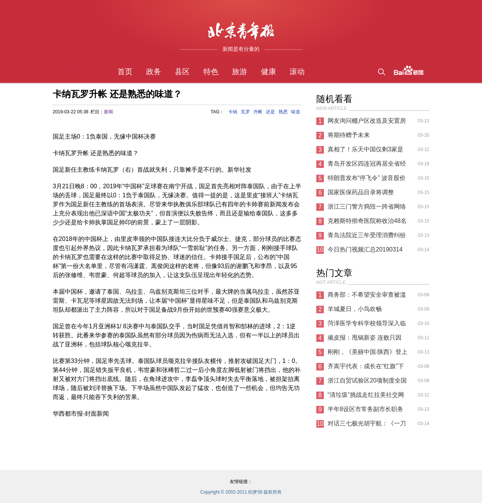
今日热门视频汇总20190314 (365, 249)
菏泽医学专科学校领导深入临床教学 (367, 325)
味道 (295, 111)
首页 (125, 71)
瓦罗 (245, 111)
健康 (268, 71)
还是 (270, 111)
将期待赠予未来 (349, 135)
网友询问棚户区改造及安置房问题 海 (367, 122)
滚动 (297, 71)
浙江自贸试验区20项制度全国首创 (367, 382)
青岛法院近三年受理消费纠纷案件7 (367, 237)
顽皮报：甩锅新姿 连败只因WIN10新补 (364, 339)
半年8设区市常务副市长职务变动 (365, 411)
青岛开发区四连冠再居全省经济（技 (367, 165)
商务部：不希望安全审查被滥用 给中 (367, 296)
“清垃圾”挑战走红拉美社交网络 (366, 397)
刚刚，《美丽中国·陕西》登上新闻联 (367, 354)
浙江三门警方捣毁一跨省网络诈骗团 (367, 208)
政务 (153, 71)
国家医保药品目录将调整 (361, 192)
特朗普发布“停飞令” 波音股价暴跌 (367, 180)
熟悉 (283, 111)
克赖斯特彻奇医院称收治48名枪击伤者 (367, 223)
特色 (210, 71)
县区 (182, 71)
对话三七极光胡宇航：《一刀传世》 (367, 425)
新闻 (108, 111)
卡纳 (232, 111)
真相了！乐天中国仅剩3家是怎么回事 (365, 151)
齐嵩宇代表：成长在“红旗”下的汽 (366, 368)
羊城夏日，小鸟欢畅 (355, 309)
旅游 (239, 71)
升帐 (257, 111)
